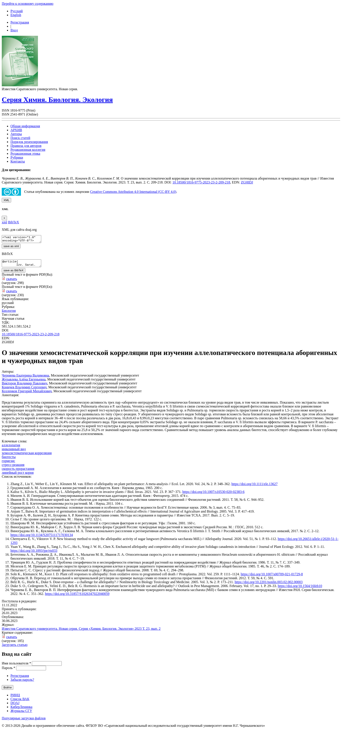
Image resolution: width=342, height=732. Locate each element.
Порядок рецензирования (29, 142)
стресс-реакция (13, 467)
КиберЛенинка (21, 709)
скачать (11, 281)
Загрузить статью (14, 647)
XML (6, 200)
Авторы (16, 134)
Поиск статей (20, 138)
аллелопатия (11, 448)
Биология (9, 313)
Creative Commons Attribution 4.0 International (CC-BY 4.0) (133, 192)
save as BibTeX (13, 273)
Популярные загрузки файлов (24, 721)
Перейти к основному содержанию (27, 3)
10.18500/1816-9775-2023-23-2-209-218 (201, 182)
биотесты (9, 459)
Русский (16, 11)
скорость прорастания (18, 471)
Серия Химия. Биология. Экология (57, 100)
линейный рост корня (18, 475)
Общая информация (25, 126)
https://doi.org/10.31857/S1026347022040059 (77, 596)
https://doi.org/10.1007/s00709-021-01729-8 (272, 577)
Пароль (8, 670)
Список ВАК (19, 701)
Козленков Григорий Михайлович (27, 394)
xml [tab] (4, 222)
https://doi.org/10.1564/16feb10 (300, 588)
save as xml (11, 247)
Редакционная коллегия (27, 149)
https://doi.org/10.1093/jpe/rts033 (33, 553)
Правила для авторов (25, 146)
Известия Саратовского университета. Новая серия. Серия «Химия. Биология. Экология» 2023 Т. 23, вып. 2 (81, 631)
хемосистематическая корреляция (27, 455)
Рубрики (16, 157)
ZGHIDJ (247, 182)
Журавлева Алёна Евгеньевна (24, 382)
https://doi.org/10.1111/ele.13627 (254, 486)
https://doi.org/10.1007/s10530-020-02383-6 (213, 494)
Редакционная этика (25, 153)
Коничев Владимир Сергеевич (24, 390)
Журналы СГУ (21, 713)
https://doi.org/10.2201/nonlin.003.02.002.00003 (269, 584)
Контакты (17, 161)
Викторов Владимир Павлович (24, 386)
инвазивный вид (14, 451)
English (15, 15)
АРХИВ (16, 130)
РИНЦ (15, 698)
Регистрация (19, 22)
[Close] (4, 218)
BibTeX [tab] (13, 222)
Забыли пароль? (22, 682)
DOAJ (14, 705)
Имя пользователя (16, 666)
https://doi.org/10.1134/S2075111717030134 (41, 537)
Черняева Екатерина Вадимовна (25, 378)
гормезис (8, 463)
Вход (14, 30)
